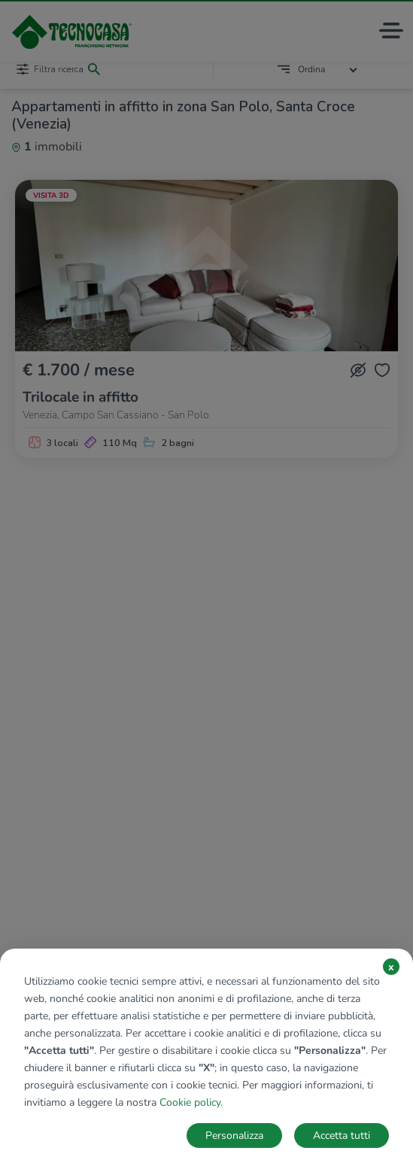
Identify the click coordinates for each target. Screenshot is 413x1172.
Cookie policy (189, 1102)
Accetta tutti (341, 1135)
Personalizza (234, 1135)
